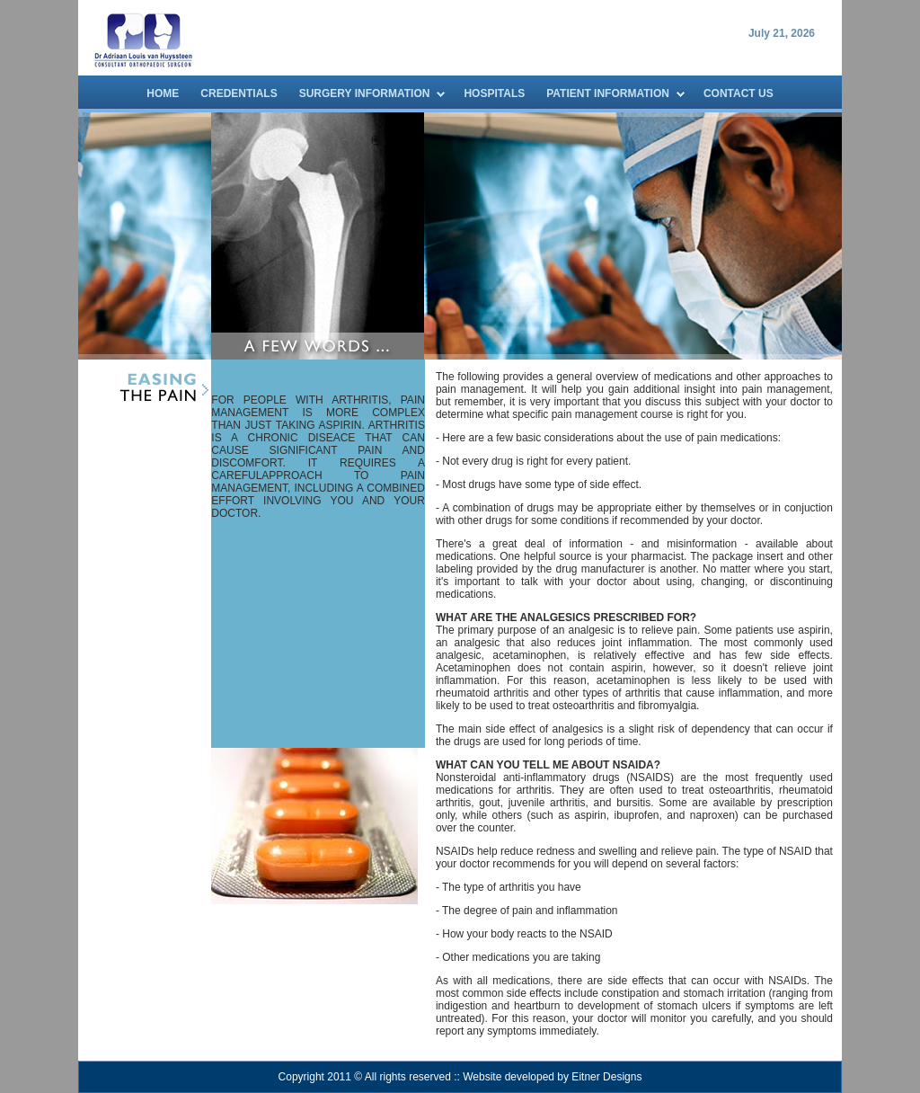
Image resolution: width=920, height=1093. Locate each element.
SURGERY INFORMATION (364, 93)
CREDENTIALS (238, 93)
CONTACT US (738, 93)
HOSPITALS (494, 93)
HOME (162, 93)
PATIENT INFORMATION (607, 93)
